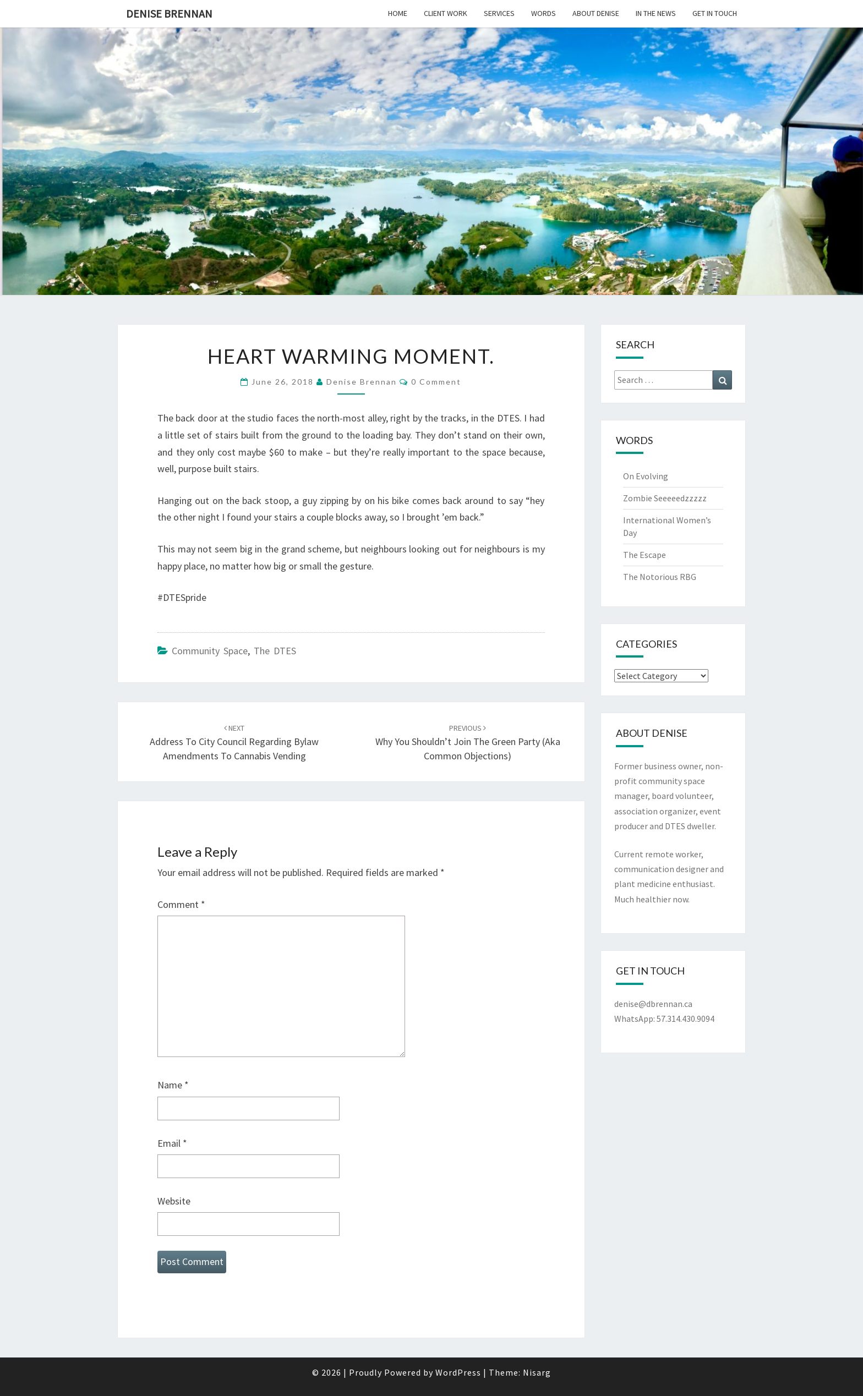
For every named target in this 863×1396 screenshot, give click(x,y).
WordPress (458, 1372)
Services (499, 13)
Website (173, 1201)
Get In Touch (714, 13)
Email (172, 1143)
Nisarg (537, 1372)
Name (173, 1085)
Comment (181, 904)
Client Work (445, 13)
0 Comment (436, 381)
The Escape (644, 554)
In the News (656, 13)
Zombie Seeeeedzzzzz (665, 497)
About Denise (595, 13)
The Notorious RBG (659, 576)
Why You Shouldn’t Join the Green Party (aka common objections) (467, 742)
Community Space (210, 650)
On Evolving (645, 475)
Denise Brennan (169, 13)
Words (543, 13)
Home (397, 13)
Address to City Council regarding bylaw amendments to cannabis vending (234, 742)
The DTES (275, 650)
